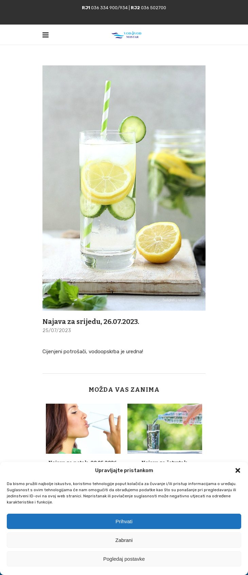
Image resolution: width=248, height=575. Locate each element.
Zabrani (124, 540)
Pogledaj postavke (124, 559)
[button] (237, 470)
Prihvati (124, 521)
